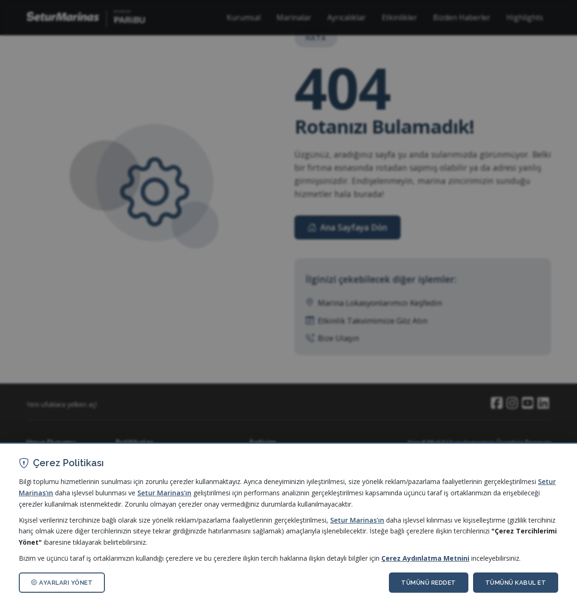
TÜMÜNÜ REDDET (428, 582)
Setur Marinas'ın (164, 492)
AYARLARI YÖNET (62, 582)
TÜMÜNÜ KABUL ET (515, 582)
